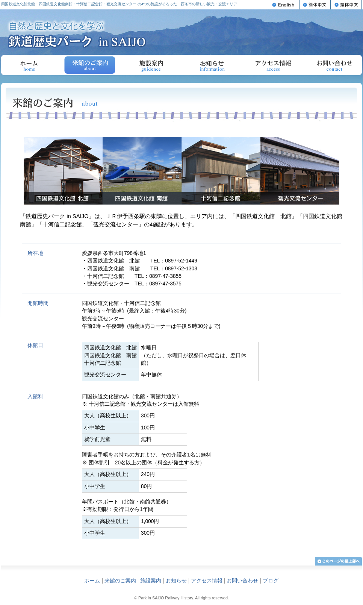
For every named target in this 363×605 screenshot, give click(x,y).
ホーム (28, 65)
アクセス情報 (273, 65)
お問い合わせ (334, 65)
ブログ (270, 581)
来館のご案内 (120, 581)
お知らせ (211, 65)
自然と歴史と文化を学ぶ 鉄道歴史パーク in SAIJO (77, 33)
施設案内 (151, 65)
